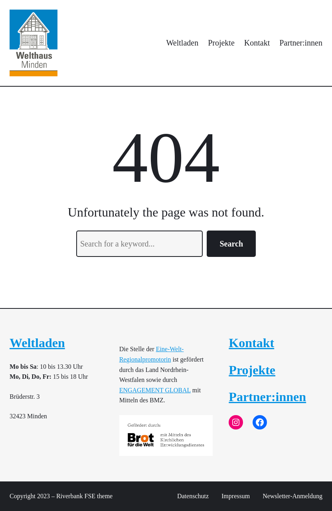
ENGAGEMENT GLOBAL (155, 390)
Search (231, 243)
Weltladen (37, 343)
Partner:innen (267, 397)
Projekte (252, 370)
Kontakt (251, 343)
